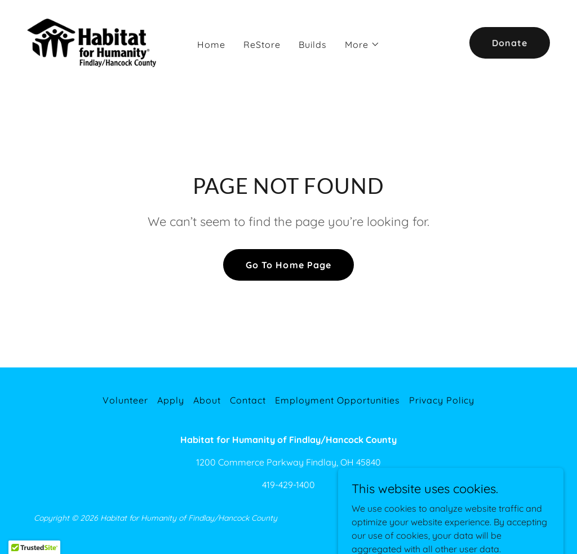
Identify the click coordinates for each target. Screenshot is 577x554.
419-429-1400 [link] (288, 484)
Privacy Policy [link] (441, 400)
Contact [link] (248, 400)
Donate (509, 42)
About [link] (207, 400)
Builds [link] (313, 44)
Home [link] (211, 44)
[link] (95, 41)
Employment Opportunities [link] (337, 400)
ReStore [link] (262, 44)
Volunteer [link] (125, 400)
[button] (362, 44)
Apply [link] (170, 400)
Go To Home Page (288, 265)
